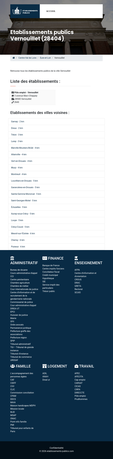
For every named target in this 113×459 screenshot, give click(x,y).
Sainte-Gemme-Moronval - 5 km (26, 194)
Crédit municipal (50, 275)
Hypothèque (48, 278)
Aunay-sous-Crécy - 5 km (23, 213)
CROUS (78, 279)
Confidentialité (56, 448)
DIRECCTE (79, 392)
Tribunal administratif (20, 344)
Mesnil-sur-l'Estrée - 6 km (23, 233)
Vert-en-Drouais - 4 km (21, 161)
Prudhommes (81, 399)
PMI (12, 425)
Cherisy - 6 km (18, 240)
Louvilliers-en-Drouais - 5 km (24, 181)
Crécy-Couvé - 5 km (20, 227)
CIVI (12, 386)
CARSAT (78, 383)
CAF (12, 380)
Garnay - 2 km (17, 121)
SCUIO (78, 292)
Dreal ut (46, 380)
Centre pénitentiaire (19, 279)
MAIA (13, 402)
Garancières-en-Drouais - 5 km (25, 187)
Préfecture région (18, 337)
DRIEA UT (14, 308)
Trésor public (48, 291)
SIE (44, 281)
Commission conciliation (22, 392)
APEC (77, 373)
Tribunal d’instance (19, 353)
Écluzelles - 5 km (19, 207)
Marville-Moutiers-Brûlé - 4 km (25, 148)
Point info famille (18, 421)
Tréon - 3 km (17, 134)
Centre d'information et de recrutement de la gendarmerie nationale (22, 295)
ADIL (44, 373)
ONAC (13, 418)
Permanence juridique (20, 328)
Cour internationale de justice (24, 289)
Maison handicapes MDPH (23, 405)
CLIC (12, 389)
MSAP (13, 415)
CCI (12, 276)
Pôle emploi (80, 396)
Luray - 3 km (17, 141)
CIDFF (13, 383)
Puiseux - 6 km (18, 246)
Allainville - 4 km (19, 154)
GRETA (78, 286)
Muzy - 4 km (17, 167)
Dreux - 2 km (17, 128)
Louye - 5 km (17, 220)
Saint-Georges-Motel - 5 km (24, 200)
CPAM (13, 396)
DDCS (13, 399)
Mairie (13, 318)
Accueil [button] (50, 11)
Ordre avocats (17, 324)
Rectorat (79, 289)
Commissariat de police (21, 302)
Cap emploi (80, 380)
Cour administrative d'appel (23, 305)
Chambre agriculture (20, 283)
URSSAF (14, 360)
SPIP (12, 341)
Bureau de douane (19, 270)
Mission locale (17, 409)
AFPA (77, 270)
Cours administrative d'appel (23, 273)
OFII (12, 321)
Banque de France (51, 265)
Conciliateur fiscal (50, 272)
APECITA (79, 376)
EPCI (12, 312)
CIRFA (77, 389)
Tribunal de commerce (21, 357)
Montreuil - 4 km (19, 174)
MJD (12, 412)
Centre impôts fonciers (53, 268)
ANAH (45, 376)
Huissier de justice (19, 315)
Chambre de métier (19, 286)
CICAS (78, 386)
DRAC (77, 283)
